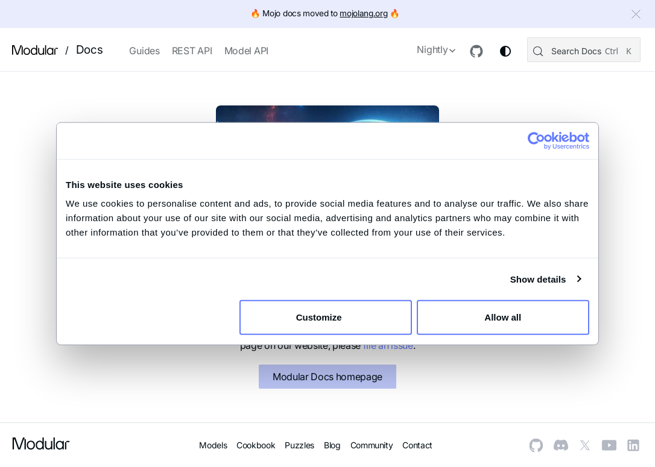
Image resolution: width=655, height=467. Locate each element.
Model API (246, 51)
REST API (192, 51)
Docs (89, 50)
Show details (538, 279)
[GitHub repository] (475, 51)
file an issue (388, 345)
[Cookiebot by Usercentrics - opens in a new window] (536, 140)
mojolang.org (363, 13)
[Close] (637, 15)
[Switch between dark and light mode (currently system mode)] (504, 51)
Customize (326, 317)
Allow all (502, 317)
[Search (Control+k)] (583, 50)
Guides (144, 51)
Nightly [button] (431, 49)
